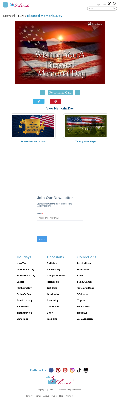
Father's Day (24, 294)
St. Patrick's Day (26, 275)
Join (104, 5)
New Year (22, 263)
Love (80, 275)
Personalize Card (60, 92)
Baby (50, 312)
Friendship (53, 281)
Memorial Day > (15, 16)
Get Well (52, 288)
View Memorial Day (60, 108)
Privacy (29, 396)
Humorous (83, 269)
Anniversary (53, 269)
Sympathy (52, 300)
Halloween (23, 306)
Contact (69, 396)
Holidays (82, 312)
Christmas (22, 319)
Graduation (53, 294)
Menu (5, 4)
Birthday (52, 263)
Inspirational (84, 263)
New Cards (83, 306)
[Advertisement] (60, 167)
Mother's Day (24, 288)
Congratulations (56, 275)
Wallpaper (83, 294)
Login (98, 5)
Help (61, 396)
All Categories (85, 319)
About (46, 396)
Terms (38, 396)
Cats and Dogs (85, 288)
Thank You (53, 306)
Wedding (52, 319)
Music (54, 396)
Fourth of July (24, 300)
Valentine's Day (25, 269)
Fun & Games (85, 281)
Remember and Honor (33, 141)
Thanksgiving (24, 312)
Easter (20, 281)
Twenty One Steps (85, 141)
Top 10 (81, 300)
